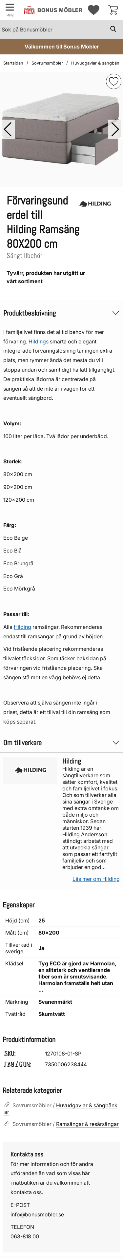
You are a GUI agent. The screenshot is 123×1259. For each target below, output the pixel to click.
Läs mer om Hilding (96, 879)
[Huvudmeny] (10, 10)
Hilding (22, 627)
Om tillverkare (61, 742)
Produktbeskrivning (61, 313)
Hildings (39, 341)
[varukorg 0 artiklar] (113, 10)
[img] (113, 81)
